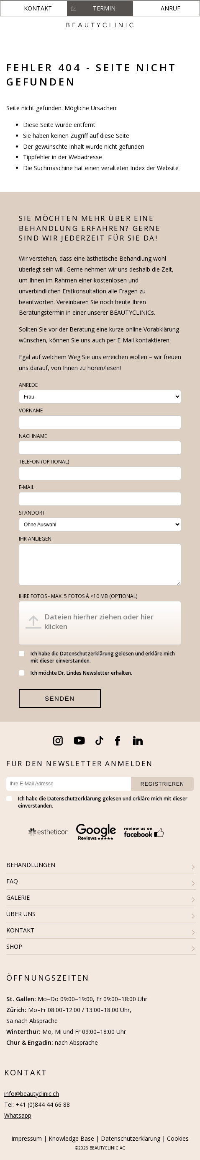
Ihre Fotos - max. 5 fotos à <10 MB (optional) (78, 596)
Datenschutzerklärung (87, 653)
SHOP (14, 946)
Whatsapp (17, 1115)
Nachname (33, 436)
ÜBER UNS (21, 914)
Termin (104, 8)
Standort (32, 512)
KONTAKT (20, 930)
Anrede (28, 384)
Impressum (26, 1138)
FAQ (12, 881)
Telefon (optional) (44, 461)
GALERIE (18, 897)
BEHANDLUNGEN (30, 865)
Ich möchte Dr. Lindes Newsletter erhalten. (75, 672)
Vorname (31, 410)
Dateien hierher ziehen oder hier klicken (99, 621)
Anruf (170, 8)
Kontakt (38, 8)
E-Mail (26, 487)
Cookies (178, 1138)
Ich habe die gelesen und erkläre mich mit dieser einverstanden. (97, 657)
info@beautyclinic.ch (31, 1094)
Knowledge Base (71, 1138)
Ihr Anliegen (35, 538)
